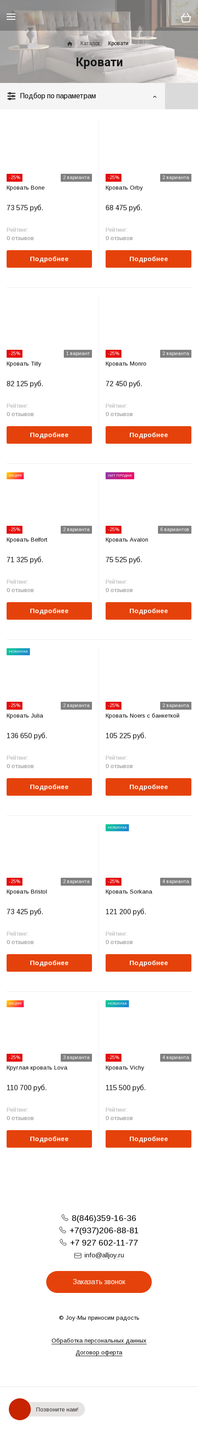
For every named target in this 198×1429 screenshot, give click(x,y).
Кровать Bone (25, 187)
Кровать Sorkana (129, 891)
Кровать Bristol (27, 891)
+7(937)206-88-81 (104, 1230)
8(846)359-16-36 (104, 1218)
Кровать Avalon (127, 539)
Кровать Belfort (27, 539)
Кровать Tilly (24, 363)
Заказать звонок (99, 1281)
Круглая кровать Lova (37, 1067)
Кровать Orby (124, 187)
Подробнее (49, 258)
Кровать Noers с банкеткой (143, 715)
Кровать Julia (25, 715)
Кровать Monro (126, 363)
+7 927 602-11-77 (104, 1242)
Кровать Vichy (125, 1067)
